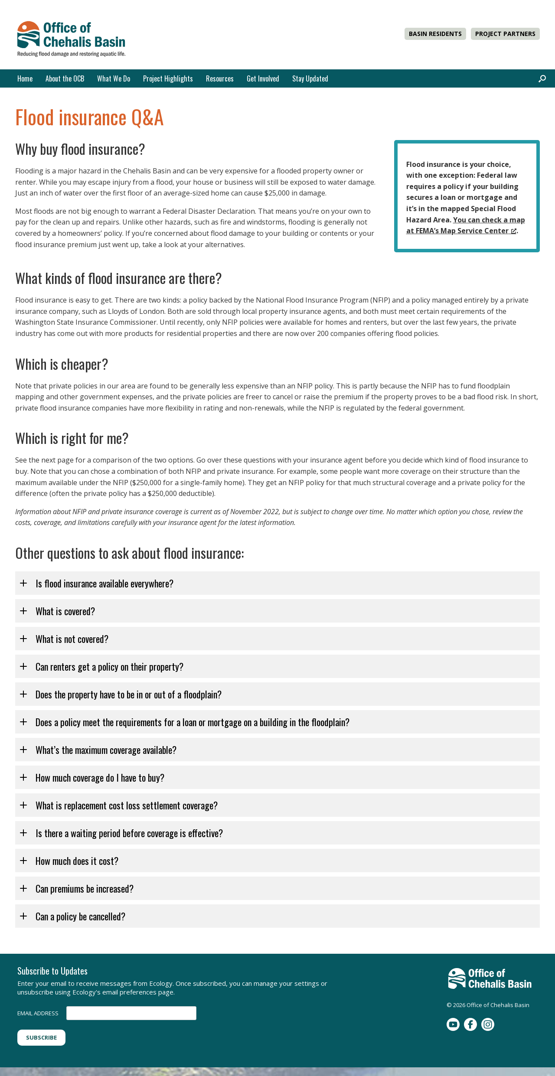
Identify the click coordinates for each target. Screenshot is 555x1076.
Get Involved (263, 78)
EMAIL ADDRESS (38, 1013)
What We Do (113, 78)
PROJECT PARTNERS (505, 33)
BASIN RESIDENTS (435, 33)
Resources (220, 78)
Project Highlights (168, 78)
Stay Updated (310, 78)
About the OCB (65, 78)
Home (25, 78)
